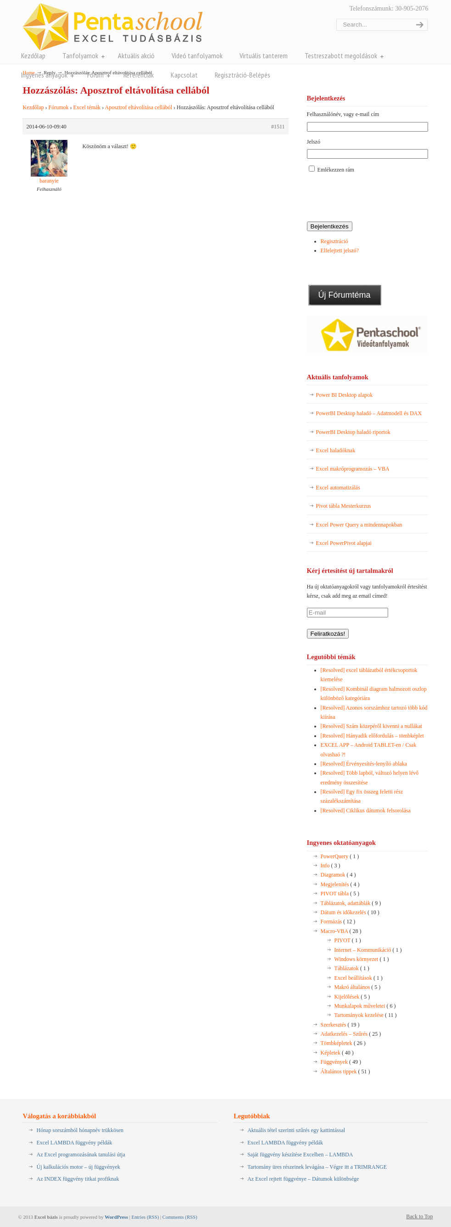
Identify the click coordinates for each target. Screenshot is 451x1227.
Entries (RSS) (145, 1217)
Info (330, 865)
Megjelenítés (340, 884)
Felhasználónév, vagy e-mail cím (343, 114)
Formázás (338, 921)
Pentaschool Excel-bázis (112, 27)
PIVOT (347, 940)
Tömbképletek (343, 1043)
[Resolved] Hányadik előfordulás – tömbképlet (372, 736)
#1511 (278, 126)
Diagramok (338, 875)
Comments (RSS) (179, 1217)
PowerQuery (340, 856)
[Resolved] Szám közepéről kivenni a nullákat (372, 726)
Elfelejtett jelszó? (340, 250)
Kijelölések (352, 997)
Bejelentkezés (330, 226)
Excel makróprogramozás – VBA (353, 469)
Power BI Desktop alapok (344, 395)
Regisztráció (334, 241)
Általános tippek (345, 1071)
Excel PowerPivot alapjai (344, 543)
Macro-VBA (341, 931)
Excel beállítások (358, 978)
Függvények (341, 1062)
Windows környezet (361, 959)
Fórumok (58, 107)
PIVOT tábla (340, 893)
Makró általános (357, 987)
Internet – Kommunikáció (368, 950)
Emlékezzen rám (335, 170)
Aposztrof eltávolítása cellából (138, 107)
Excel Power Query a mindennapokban (359, 525)
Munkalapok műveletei (365, 1006)
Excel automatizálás (338, 487)
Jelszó (313, 142)
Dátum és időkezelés (350, 912)
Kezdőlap (33, 107)
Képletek (337, 1052)
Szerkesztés (340, 1025)
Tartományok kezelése (365, 1015)
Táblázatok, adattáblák (351, 903)
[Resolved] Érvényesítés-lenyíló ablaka (364, 764)
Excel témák (86, 107)
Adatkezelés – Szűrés (351, 1034)
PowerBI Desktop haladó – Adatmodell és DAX (369, 413)
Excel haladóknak (336, 450)
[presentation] (376, 198)
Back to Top (419, 1216)
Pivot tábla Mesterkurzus (343, 506)
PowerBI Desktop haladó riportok (353, 432)
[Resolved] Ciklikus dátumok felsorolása (366, 810)
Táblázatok (351, 968)
